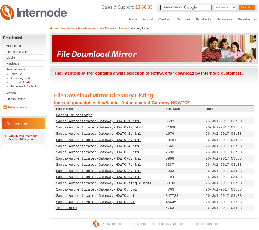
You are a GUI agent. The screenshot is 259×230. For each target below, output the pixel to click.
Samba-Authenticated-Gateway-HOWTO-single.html (104, 183)
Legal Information (206, 223)
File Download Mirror (113, 28)
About (148, 19)
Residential (247, 19)
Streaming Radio (21, 78)
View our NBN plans (21, 139)
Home (132, 19)
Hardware (12, 63)
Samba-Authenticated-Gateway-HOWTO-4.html (98, 146)
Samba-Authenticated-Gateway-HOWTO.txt (95, 202)
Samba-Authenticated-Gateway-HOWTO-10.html (99, 127)
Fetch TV (16, 74)
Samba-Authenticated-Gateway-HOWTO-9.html (98, 177)
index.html (66, 208)
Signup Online (15, 98)
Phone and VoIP (17, 51)
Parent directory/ (74, 115)
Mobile (10, 57)
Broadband (13, 45)
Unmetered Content (23, 86)
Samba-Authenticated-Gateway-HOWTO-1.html (98, 121)
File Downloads (20, 82)
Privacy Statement (172, 223)
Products (203, 19)
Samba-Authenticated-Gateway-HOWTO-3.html (98, 140)
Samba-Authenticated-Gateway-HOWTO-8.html (98, 171)
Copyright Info (113, 223)
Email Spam (140, 223)
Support (184, 19)
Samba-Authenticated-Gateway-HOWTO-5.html (98, 152)
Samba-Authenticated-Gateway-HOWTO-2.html (98, 134)
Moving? (12, 92)
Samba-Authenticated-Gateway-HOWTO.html (96, 190)
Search (245, 7)
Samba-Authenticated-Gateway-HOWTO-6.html (98, 159)
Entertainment (15, 69)
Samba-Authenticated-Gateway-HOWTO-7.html (98, 165)
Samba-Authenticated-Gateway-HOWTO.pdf (95, 196)
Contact (164, 19)
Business (224, 19)
